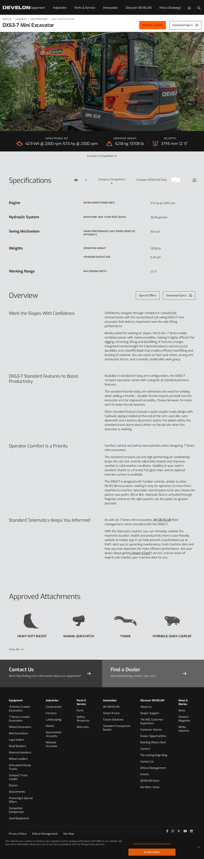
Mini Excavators (39, 19)
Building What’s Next (153, 742)
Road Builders (17, 746)
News (181, 710)
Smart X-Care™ (142, 553)
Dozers (13, 785)
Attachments (17, 792)
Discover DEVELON (138, 8)
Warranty (83, 727)
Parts (80, 710)
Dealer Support (149, 713)
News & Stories (183, 702)
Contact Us (147, 761)
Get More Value (150, 787)
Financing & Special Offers (21, 800)
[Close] (198, 848)
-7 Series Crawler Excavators (19, 718)
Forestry (51, 713)
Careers (145, 749)
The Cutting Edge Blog (153, 755)
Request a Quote (152, 25)
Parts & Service (85, 8)
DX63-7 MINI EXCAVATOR (63, 19)
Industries (59, 8)
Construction (53, 707)
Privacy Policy (18, 833)
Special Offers (147, 295)
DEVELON (7, 19)
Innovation (110, 8)
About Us (146, 707)
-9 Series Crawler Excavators (19, 708)
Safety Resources (83, 718)
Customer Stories (151, 729)
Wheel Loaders (18, 759)
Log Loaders (16, 739)
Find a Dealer (168, 8)
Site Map (68, 833)
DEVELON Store (150, 780)
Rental (50, 726)
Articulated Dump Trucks (20, 767)
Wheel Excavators (20, 727)
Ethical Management (153, 768)
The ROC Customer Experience (151, 721)
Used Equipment (19, 818)
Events (144, 774)
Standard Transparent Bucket (116, 727)
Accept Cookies (152, 853)
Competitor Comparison (16, 810)
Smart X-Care (111, 713)
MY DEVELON (162, 520)
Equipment (37, 8)
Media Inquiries (183, 728)
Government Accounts (53, 734)
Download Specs (182, 25)
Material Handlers (20, 752)
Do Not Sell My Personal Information (152, 845)
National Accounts (51, 744)
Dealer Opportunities (153, 736)
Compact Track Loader (18, 777)
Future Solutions (113, 719)
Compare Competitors (102, 156)
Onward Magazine (184, 718)
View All (14, 649)
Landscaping (53, 719)
